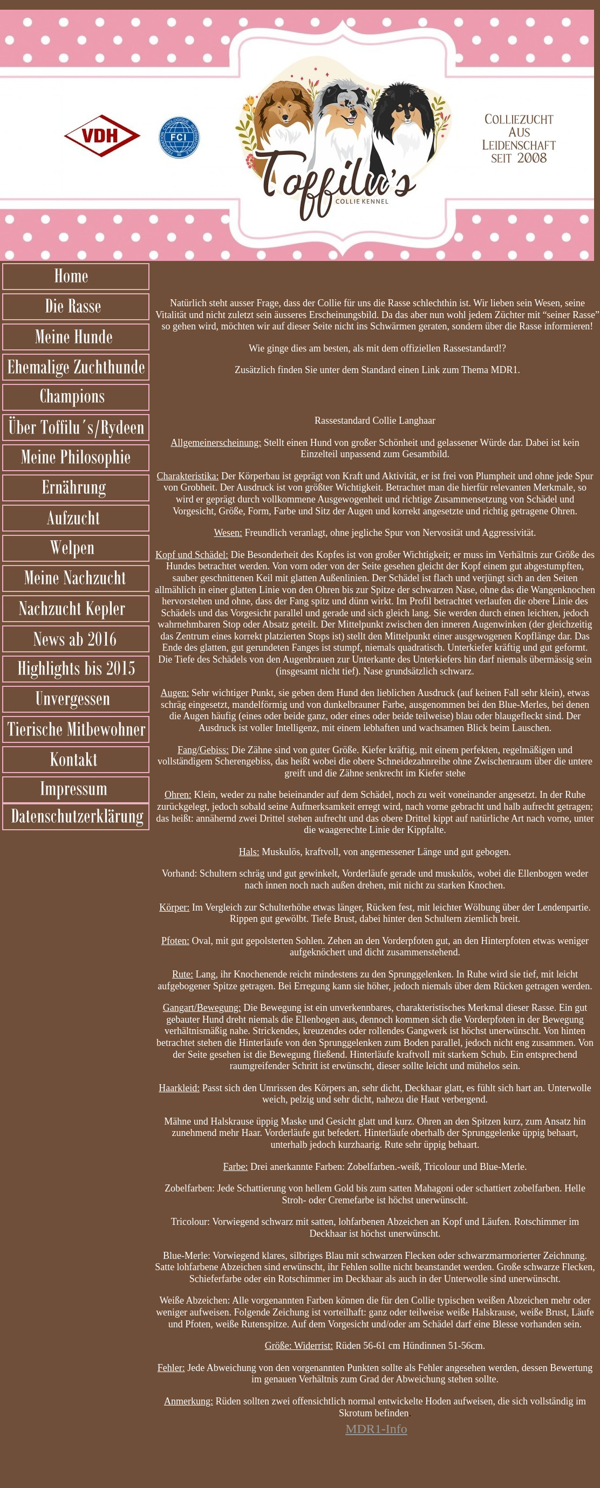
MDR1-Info (376, 1429)
